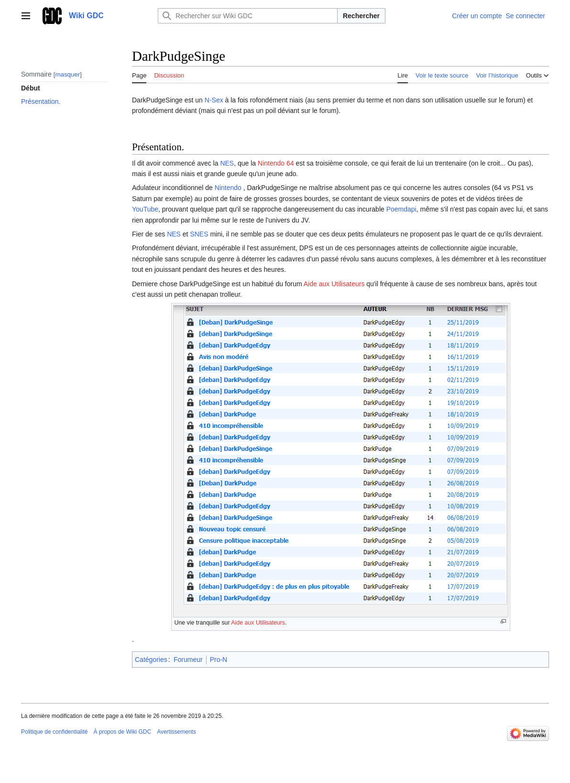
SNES (199, 234)
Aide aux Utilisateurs (334, 284)
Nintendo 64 (276, 163)
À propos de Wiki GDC (122, 731)
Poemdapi (401, 209)
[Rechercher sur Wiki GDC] (248, 15)
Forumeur (188, 659)
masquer (67, 74)
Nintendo (229, 187)
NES (227, 163)
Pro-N (219, 659)
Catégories (151, 659)
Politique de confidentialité (54, 731)
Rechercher (361, 16)
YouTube (145, 209)
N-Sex (214, 100)
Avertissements (176, 731)
